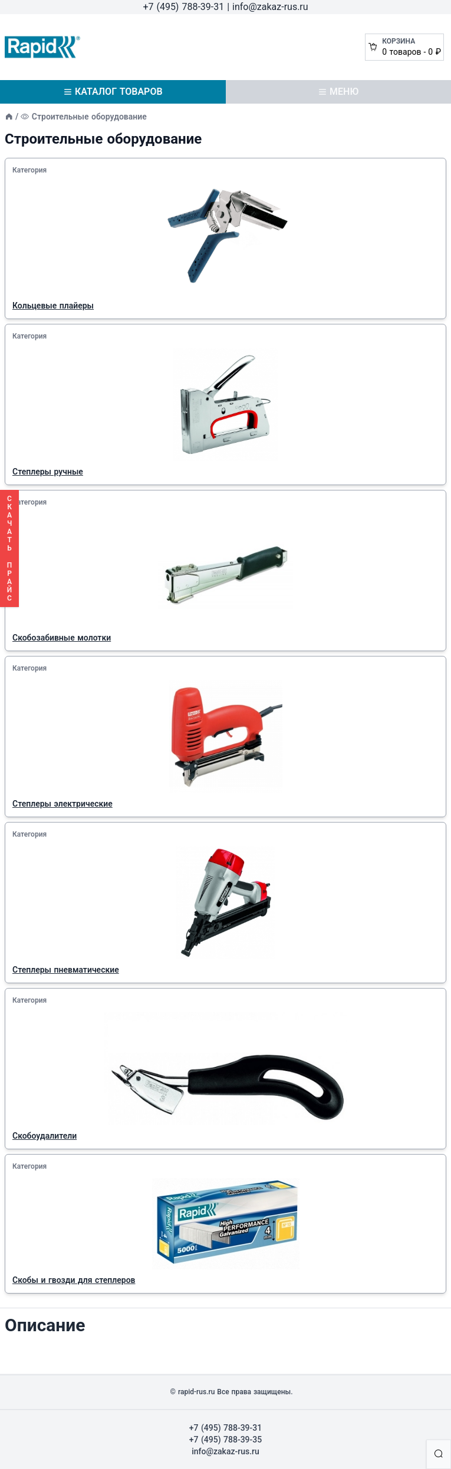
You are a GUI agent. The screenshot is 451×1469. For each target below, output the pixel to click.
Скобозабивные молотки (61, 637)
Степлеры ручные (47, 471)
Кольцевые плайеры (53, 305)
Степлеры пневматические (65, 969)
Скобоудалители (44, 1135)
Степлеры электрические (62, 803)
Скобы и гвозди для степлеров (74, 1280)
